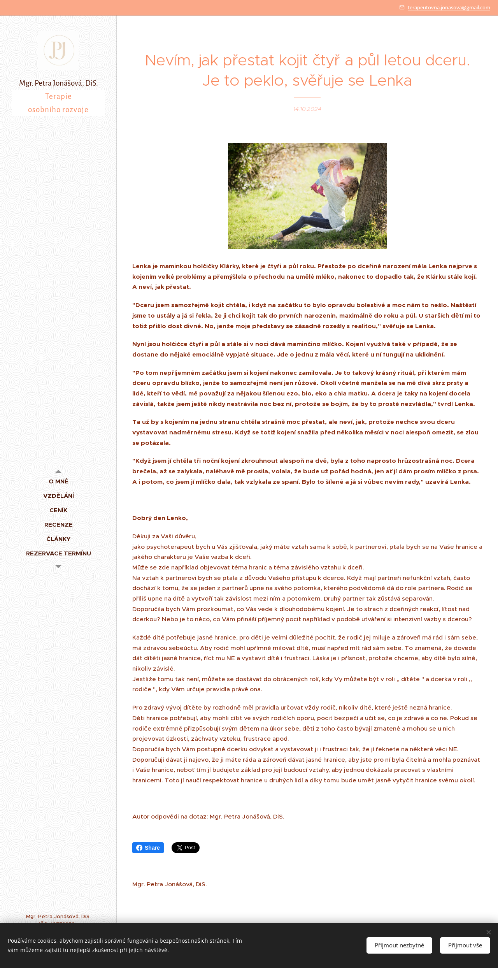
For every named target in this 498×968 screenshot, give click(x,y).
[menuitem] (58, 481)
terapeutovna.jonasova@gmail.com (449, 7)
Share (148, 848)
